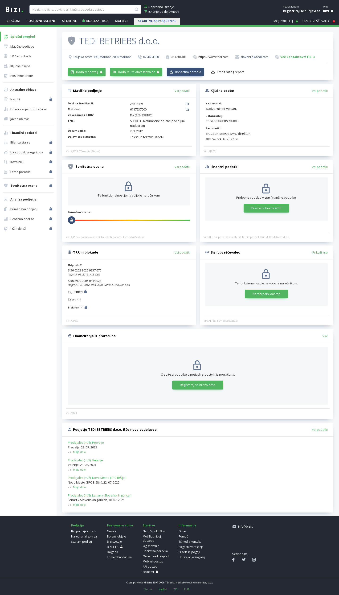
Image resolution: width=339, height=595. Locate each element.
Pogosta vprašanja (191, 547)
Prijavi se (313, 11)
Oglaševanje (151, 546)
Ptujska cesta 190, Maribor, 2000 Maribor (102, 57)
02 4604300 (151, 57)
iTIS (175, 589)
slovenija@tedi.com (254, 57)
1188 (186, 589)
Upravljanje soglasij (192, 557)
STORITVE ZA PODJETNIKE (157, 21)
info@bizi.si (245, 527)
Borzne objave (117, 536)
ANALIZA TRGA (97, 21)
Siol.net (148, 589)
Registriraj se (293, 11)
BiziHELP (112, 547)
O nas (182, 531)
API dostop (150, 567)
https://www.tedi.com (213, 57)
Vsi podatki (182, 91)
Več (325, 336)
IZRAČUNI (13, 21)
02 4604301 (178, 57)
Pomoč (183, 536)
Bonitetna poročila (155, 551)
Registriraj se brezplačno (198, 385)
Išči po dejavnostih (83, 531)
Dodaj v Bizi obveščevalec (136, 72)
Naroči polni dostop (266, 294)
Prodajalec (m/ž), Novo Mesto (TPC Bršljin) (97, 478)
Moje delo (79, 452)
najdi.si (163, 589)
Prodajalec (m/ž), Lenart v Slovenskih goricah (99, 495)
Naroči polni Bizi (154, 531)
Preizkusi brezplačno (266, 208)
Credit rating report (230, 72)
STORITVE (69, 21)
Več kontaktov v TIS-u (297, 57)
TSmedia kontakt (190, 542)
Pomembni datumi (119, 557)
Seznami (148, 572)
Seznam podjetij (82, 542)
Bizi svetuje (114, 542)
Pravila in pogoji (189, 552)
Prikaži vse (320, 252)
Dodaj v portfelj (87, 72)
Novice (111, 531)
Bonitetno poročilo (188, 72)
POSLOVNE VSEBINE (41, 21)
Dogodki (112, 552)
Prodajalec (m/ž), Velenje (85, 460)
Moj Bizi (121, 21)
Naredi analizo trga (84, 536)
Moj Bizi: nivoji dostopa (152, 538)
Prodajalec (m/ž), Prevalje (86, 442)
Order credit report (156, 556)
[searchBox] (85, 9)
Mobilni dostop (153, 561)
